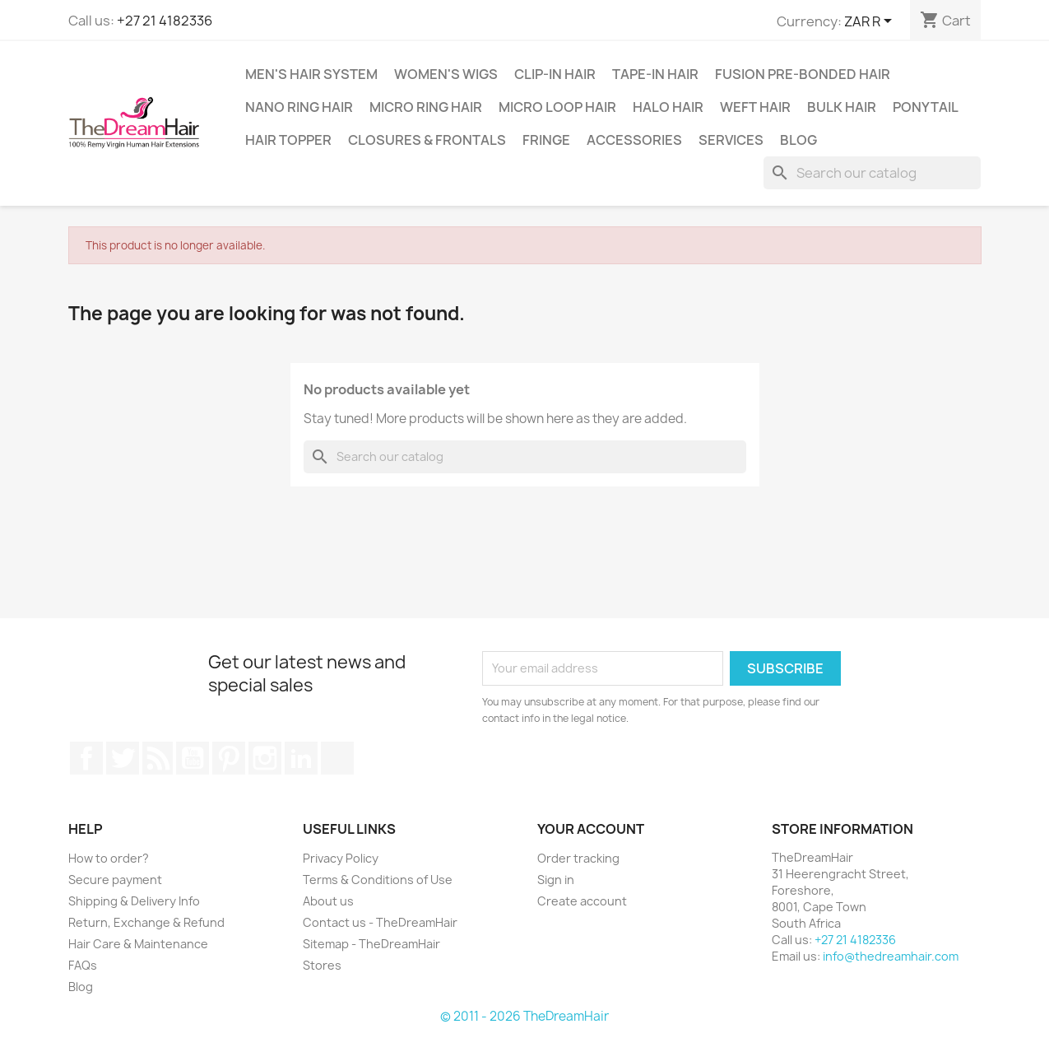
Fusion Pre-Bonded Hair (802, 74)
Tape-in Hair (655, 74)
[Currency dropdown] (871, 22)
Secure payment (115, 879)
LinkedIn (301, 758)
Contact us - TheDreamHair (380, 922)
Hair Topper (288, 140)
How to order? (108, 858)
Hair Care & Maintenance (138, 944)
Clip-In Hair (555, 74)
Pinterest (228, 758)
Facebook (86, 758)
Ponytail (925, 107)
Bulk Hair (841, 107)
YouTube (192, 758)
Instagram (264, 758)
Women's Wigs (446, 74)
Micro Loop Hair (557, 107)
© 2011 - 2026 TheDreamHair (524, 1016)
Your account (590, 829)
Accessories (634, 140)
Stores (322, 965)
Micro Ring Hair (425, 107)
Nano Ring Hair (299, 107)
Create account (582, 901)
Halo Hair (668, 107)
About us (328, 901)
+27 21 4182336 (164, 21)
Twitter (122, 758)
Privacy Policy (340, 858)
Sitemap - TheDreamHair (371, 944)
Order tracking (578, 858)
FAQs (82, 965)
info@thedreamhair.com (890, 956)
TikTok (337, 758)
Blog (798, 140)
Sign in (555, 879)
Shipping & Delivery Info (134, 901)
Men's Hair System (311, 74)
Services (731, 140)
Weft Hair (755, 107)
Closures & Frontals (427, 140)
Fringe (546, 140)
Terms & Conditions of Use (378, 879)
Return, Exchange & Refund (146, 922)
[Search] (872, 172)
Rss (158, 758)
